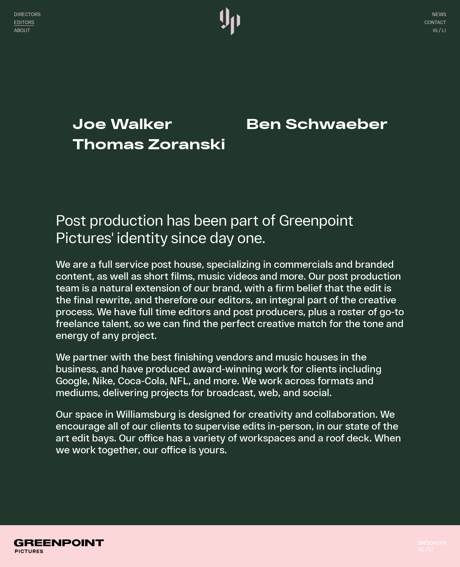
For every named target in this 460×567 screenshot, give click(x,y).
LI (444, 30)
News (439, 14)
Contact (435, 22)
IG (435, 30)
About (22, 30)
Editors (24, 22)
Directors (27, 14)
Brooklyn (432, 542)
